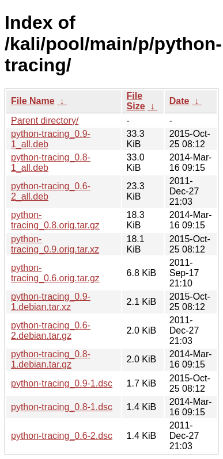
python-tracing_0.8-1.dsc (61, 407)
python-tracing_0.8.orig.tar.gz (55, 220)
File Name (33, 101)
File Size (136, 101)
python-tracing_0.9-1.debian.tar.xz (50, 302)
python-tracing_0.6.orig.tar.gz (55, 273)
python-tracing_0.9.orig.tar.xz (55, 244)
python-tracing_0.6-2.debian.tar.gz (50, 330)
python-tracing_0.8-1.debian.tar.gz (50, 359)
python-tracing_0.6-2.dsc (61, 436)
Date (179, 101)
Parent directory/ (44, 120)
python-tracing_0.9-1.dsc (61, 383)
